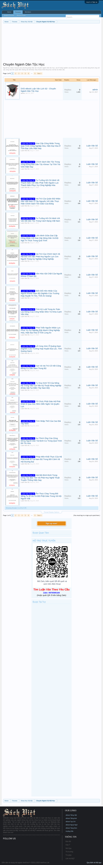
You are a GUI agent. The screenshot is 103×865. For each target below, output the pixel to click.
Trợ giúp (68, 855)
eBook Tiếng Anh (71, 818)
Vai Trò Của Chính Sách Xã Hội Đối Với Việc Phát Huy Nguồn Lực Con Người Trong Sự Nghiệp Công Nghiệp (40, 256)
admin (23, 93)
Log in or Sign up (91, 2)
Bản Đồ (68, 841)
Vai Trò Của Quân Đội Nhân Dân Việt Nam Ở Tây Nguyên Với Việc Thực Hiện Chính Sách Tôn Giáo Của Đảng (40, 201)
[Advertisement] (51, 43)
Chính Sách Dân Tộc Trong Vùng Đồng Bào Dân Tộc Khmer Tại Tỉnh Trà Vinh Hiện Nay (40, 164)
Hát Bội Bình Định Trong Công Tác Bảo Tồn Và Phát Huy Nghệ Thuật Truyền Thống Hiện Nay (40, 477)
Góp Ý (68, 845)
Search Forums (9, 15)
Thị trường (69, 852)
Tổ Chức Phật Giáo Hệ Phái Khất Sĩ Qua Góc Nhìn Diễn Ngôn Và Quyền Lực (40, 403)
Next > (39, 73)
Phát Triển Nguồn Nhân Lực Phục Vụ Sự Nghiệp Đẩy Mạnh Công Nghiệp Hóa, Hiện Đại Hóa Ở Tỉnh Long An (40, 330)
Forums (18, 12)
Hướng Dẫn (69, 831)
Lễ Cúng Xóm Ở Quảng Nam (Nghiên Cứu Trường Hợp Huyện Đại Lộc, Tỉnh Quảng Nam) (41, 348)
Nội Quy (68, 848)
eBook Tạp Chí (71, 821)
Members (28, 12)
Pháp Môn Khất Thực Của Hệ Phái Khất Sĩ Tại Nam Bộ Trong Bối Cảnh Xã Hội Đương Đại (41, 459)
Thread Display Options (51, 512)
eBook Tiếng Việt (71, 815)
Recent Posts (21, 15)
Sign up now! (51, 523)
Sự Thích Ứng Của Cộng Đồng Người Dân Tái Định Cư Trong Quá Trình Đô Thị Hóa (41, 440)
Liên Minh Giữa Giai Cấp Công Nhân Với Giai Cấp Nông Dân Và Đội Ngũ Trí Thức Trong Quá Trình (39, 238)
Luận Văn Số (25, 150)
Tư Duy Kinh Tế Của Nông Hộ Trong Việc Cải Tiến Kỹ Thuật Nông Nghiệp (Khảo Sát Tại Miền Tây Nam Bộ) (41, 385)
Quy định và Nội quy (94, 863)
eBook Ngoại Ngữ (71, 825)
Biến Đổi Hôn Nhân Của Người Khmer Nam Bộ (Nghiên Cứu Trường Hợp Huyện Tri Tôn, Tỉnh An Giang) (40, 293)
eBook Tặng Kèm (71, 828)
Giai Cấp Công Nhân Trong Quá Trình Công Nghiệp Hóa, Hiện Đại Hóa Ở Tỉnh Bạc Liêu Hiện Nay (40, 145)
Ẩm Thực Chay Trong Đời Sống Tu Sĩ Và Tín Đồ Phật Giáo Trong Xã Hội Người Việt (41, 496)
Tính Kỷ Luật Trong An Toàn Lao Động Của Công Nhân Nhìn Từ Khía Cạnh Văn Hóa (41, 311)
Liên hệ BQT (70, 858)
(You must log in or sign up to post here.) (86, 515)
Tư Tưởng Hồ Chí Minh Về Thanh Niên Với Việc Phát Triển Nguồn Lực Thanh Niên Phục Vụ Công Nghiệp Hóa (40, 182)
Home (9, 12)
